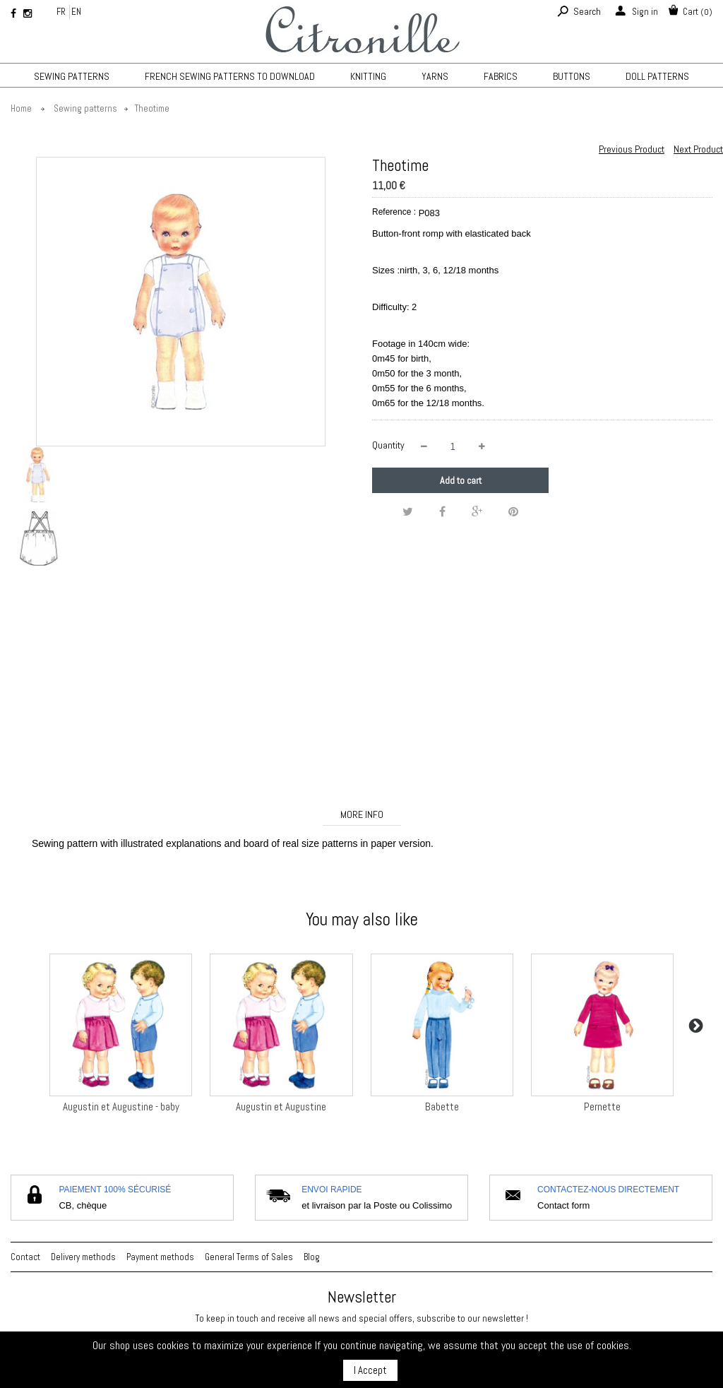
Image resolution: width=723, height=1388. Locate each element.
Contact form (563, 1205)
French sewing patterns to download (230, 76)
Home (21, 108)
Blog (312, 1257)
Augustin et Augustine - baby (121, 1106)
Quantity (388, 445)
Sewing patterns (71, 76)
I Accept (370, 1370)
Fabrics (501, 76)
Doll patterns (657, 76)
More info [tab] (361, 814)
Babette (442, 1106)
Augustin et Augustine (281, 1106)
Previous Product (631, 149)
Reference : (394, 212)
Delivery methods (83, 1257)
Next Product (698, 149)
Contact (25, 1257)
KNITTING (368, 76)
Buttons (571, 76)
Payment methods (160, 1257)
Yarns (435, 76)
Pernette (602, 1106)
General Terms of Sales (249, 1257)
